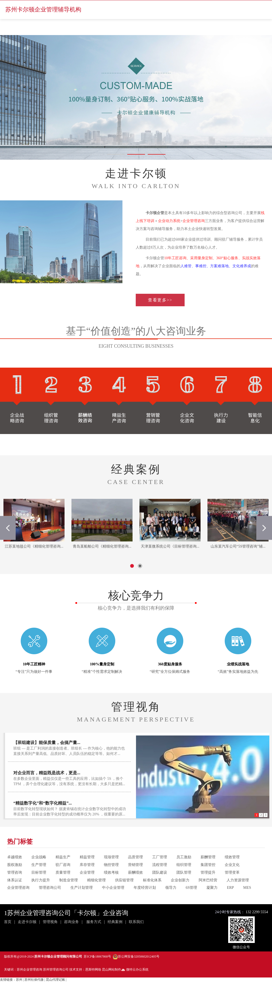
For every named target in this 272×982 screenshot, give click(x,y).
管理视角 (50, 922)
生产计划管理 (81, 901)
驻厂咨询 (63, 879)
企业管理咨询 (18, 901)
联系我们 (136, 922)
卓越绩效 (14, 871)
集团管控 (208, 879)
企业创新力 (180, 894)
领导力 (170, 901)
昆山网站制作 (111, 969)
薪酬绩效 (135, 886)
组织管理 (183, 879)
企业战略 (38, 871)
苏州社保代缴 (34, 979)
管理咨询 (14, 886)
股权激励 (14, 879)
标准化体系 (152, 894)
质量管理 (63, 886)
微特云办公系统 (134, 969)
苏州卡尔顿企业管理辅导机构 (43, 9)
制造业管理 (68, 894)
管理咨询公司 (50, 901)
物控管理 (111, 879)
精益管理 (87, 871)
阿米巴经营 (208, 894)
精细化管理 (96, 894)
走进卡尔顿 (27, 922)
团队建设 (159, 886)
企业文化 (232, 879)
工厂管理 (159, 871)
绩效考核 (111, 886)
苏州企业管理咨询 (29, 969)
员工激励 (183, 871)
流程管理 (159, 879)
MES (247, 901)
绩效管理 (232, 871)
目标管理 (38, 886)
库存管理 (87, 879)
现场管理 (111, 871)
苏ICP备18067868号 (97, 956)
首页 (7, 922)
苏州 (19, 979)
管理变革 (232, 886)
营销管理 (135, 879)
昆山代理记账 (55, 979)
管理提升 (208, 886)
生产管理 (38, 879)
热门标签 (20, 855)
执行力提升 (40, 894)
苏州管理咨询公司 (56, 969)
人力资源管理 (238, 894)
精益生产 (63, 871)
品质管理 (135, 871)
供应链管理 (124, 894)
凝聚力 (212, 901)
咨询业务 (71, 922)
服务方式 (93, 922)
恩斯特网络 (93, 969)
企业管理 (87, 886)
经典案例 (115, 922)
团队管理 (183, 886)
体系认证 (14, 894)
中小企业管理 (113, 901)
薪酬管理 (208, 871)
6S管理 (191, 901)
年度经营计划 (145, 901)
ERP (230, 901)
